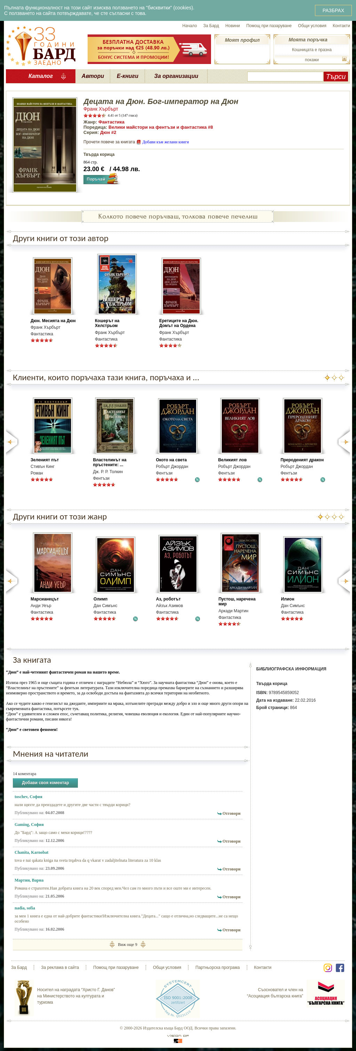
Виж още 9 (127, 944)
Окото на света (171, 459)
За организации (176, 76)
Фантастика (111, 122)
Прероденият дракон (302, 459)
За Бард (211, 25)
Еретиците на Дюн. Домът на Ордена (178, 323)
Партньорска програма (217, 967)
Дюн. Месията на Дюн (53, 320)
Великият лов (232, 459)
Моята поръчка (308, 39)
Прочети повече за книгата (109, 142)
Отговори (231, 813)
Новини (232, 25)
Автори (93, 76)
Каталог (41, 76)
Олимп (100, 599)
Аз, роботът (168, 599)
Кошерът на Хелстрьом (107, 323)
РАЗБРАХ (333, 10)
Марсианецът (45, 599)
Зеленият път (45, 459)
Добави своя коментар (45, 783)
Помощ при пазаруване (269, 25)
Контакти (341, 25)
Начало (190, 25)
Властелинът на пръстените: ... (109, 462)
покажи (312, 59)
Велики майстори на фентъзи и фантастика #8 (160, 127)
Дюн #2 (108, 132)
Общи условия (312, 25)
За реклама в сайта (60, 967)
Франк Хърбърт (100, 109)
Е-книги (127, 76)
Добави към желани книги (165, 142)
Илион (287, 599)
